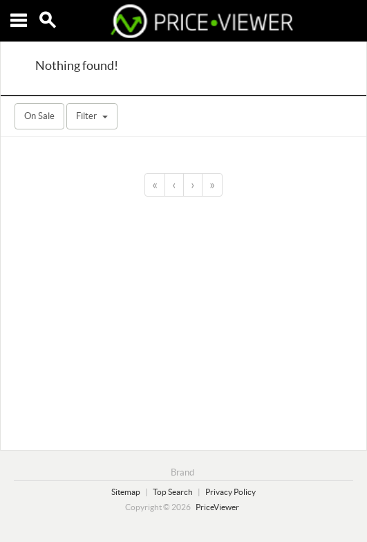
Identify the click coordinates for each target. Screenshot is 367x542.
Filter (92, 116)
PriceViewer (217, 507)
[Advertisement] (183, 321)
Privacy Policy (230, 491)
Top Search (173, 491)
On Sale (39, 116)
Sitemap (125, 491)
